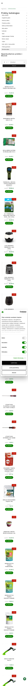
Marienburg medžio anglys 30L (20, 84)
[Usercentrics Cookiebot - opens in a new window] (20, 312)
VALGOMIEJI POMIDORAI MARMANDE (7, 486)
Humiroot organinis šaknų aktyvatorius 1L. (21, 400)
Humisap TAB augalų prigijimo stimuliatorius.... (20, 458)
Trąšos (3, 41)
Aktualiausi (17, 62)
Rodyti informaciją (18, 358)
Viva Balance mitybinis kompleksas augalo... (7, 458)
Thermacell (20, 116)
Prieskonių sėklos (6, 23)
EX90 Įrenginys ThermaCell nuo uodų (7, 172)
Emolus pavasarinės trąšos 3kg (21, 258)
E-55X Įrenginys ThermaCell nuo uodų (20, 172)
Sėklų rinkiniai (5, 15)
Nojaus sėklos (7, 489)
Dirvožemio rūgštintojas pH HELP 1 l (7, 429)
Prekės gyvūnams (6, 46)
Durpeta (21, 517)
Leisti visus (14, 362)
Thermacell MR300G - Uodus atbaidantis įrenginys (20, 113)
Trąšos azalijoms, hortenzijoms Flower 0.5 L (20, 570)
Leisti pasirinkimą (14, 367)
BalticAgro (7, 261)
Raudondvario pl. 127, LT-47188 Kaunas (11, 654)
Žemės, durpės (5, 38)
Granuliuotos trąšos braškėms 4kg (20, 429)
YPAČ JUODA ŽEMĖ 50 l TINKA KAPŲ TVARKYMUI (20, 514)
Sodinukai (4, 31)
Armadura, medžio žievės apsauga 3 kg (7, 286)
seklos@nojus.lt (5, 658)
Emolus (20, 261)
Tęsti (25, 587)
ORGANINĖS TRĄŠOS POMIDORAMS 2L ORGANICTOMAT (7, 258)
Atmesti (14, 372)
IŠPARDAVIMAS (5, 49)
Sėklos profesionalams (7, 25)
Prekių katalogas (10, 13)
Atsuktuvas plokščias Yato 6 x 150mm (7, 514)
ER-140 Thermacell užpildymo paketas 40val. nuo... (7, 201)
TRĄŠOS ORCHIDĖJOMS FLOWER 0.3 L (7, 570)
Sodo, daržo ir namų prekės (8, 44)
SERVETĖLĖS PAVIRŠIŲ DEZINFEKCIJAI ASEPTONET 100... (21, 542)
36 (6, 62)
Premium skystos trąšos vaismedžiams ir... (21, 486)
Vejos (3, 33)
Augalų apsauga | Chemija (8, 36)
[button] (26, 661)
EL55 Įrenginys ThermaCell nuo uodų (20, 143)
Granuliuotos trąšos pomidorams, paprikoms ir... (20, 286)
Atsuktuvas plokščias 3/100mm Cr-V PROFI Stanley (7, 230)
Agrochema (7, 545)
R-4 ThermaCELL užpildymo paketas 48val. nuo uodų (7, 143)
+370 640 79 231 (5, 656)
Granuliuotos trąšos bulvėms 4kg (7, 84)
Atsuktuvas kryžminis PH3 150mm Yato (21, 230)
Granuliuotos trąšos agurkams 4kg (7, 400)
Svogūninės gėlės (6, 17)
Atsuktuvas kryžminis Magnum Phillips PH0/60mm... (20, 201)
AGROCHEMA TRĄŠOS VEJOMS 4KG (7, 542)
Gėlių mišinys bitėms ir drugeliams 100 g (7, 113)
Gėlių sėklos (5, 28)
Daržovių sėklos (5, 20)
